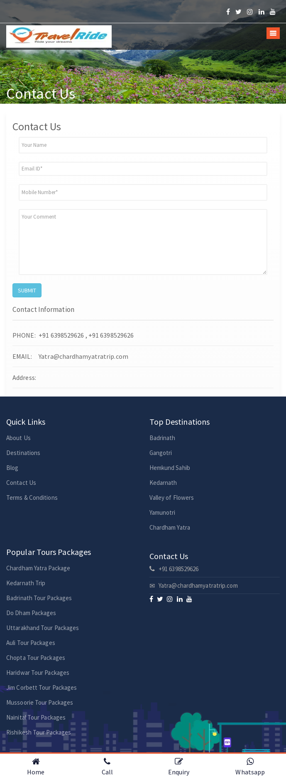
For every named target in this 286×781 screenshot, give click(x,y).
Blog (12, 468)
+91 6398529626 (174, 569)
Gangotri (160, 453)
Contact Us (21, 483)
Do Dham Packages (31, 613)
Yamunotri (162, 512)
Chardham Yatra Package (38, 568)
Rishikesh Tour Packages (38, 732)
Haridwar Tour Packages (37, 672)
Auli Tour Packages (30, 643)
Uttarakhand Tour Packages (42, 628)
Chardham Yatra (169, 527)
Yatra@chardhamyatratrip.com (82, 356)
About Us (18, 438)
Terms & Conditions (32, 497)
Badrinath (162, 438)
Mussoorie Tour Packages (39, 702)
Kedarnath (163, 483)
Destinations (23, 453)
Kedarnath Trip (25, 583)
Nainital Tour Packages (36, 717)
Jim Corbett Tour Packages (41, 687)
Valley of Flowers (171, 497)
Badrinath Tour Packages (39, 598)
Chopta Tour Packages (35, 658)
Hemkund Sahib (169, 468)
